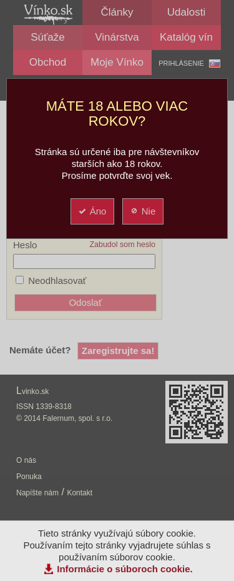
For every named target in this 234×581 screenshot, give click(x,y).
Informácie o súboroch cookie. (125, 568)
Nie (142, 211)
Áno (92, 211)
